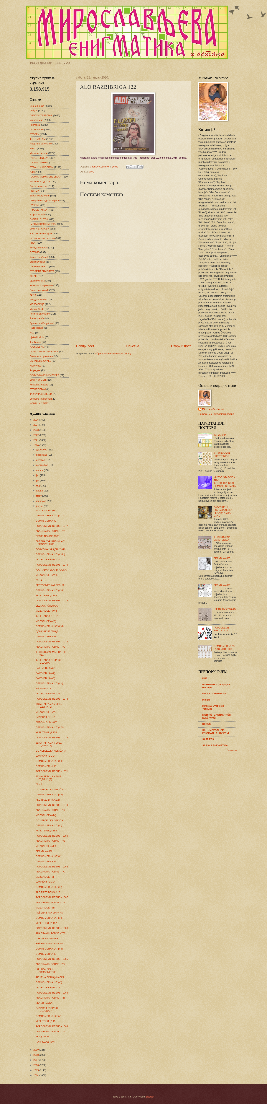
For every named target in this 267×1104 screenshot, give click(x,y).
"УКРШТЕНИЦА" (39, 158)
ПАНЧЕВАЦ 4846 (45, 1041)
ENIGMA (34, 191)
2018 (36, 1054)
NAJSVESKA (37, 346)
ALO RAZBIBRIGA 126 (48, 559)
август (40, 470)
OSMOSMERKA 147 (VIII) (49, 917)
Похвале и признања (41, 356)
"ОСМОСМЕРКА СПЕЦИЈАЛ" (46, 176)
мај (38, 485)
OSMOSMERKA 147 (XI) (49, 825)
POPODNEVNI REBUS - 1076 (52, 564)
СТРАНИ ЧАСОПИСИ (41, 167)
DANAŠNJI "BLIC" (45, 717)
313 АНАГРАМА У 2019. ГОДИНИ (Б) (49, 744)
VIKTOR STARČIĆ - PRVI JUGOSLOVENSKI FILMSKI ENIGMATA (225, 481)
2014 (36, 1075)
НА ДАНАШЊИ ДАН (41, 233)
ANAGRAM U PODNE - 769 (50, 902)
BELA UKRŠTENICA (47, 605)
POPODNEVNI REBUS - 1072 (52, 737)
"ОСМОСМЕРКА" (39, 162)
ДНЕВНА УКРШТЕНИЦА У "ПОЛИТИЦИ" (50, 543)
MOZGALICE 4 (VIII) (46, 575)
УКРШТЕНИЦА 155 (46, 595)
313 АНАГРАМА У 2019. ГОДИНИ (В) (49, 705)
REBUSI (206, 724)
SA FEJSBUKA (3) (45, 668)
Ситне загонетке (39, 186)
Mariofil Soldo (37, 309)
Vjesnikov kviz (37, 280)
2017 (36, 1060)
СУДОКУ (34, 134)
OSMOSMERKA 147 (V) (48, 1016)
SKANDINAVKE (222, 558)
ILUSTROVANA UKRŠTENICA (222, 454)
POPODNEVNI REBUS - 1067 (52, 897)
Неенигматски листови (42, 238)
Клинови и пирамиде (41, 285)
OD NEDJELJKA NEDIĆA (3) (51, 750)
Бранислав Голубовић (42, 323)
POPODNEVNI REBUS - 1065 (52, 959)
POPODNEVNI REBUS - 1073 (52, 698)
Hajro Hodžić (36, 327)
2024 (36, 424)
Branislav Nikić (37, 261)
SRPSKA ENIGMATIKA (215, 745)
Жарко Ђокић (37, 214)
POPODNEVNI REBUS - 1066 (52, 928)
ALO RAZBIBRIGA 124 (48, 799)
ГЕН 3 (39, 784)
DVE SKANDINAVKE (47, 938)
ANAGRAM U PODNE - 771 (50, 840)
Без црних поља (39, 247)
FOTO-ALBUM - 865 (46, 722)
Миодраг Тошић (38, 299)
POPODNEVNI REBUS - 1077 (52, 526)
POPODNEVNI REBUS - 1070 (52, 805)
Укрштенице (36, 120)
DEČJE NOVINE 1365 (47, 536)
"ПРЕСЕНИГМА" (39, 209)
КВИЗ (33, 294)
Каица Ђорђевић (39, 257)
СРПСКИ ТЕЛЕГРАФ (41, 115)
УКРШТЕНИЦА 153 (46, 830)
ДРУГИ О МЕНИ (38, 379)
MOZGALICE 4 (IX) (46, 510)
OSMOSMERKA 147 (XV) (49, 683)
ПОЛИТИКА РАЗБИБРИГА (44, 351)
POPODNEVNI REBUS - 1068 (52, 866)
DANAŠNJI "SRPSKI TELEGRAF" (47, 1009)
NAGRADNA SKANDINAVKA (51, 569)
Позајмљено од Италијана (44, 200)
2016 (36, 1065)
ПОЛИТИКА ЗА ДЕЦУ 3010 (50, 549)
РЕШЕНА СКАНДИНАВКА (50, 977)
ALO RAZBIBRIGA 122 (48, 987)
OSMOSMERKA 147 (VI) (49, 982)
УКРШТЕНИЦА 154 (46, 732)
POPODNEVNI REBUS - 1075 (52, 600)
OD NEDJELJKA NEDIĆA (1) (51, 820)
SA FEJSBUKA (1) (45, 678)
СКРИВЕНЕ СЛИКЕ (40, 360)
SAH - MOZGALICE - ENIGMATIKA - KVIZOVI (215, 732)
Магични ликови (38, 153)
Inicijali (206, 699)
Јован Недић (37, 318)
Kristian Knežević (39, 384)
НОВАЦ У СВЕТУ (39, 403)
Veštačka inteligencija (41, 398)
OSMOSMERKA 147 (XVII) (50, 590)
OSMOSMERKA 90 (46, 766)
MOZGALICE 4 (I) (45, 907)
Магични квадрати (40, 181)
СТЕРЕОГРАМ (38, 389)
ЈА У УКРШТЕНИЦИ (41, 394)
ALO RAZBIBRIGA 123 (48, 892)
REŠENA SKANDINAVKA (49, 912)
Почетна (132, 346)
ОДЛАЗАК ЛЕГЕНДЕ (47, 631)
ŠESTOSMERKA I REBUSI (50, 585)
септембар (42, 465)
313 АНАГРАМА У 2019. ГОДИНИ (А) (49, 778)
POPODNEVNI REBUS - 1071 (52, 771)
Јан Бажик (35, 342)
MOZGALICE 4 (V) (45, 712)
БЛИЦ (33, 148)
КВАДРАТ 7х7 (43, 1036)
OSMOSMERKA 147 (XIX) (50, 515)
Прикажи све (232, 750)
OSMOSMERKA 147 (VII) (49, 948)
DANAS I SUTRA (39, 219)
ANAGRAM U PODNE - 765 (50, 1031)
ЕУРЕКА (34, 205)
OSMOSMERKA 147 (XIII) (49, 761)
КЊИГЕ (34, 276)
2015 (36, 1070)
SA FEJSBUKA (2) (45, 673)
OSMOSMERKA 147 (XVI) (50, 626)
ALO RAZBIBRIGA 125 (48, 693)
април (40, 490)
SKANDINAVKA (44, 851)
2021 (36, 440)
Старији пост (181, 346)
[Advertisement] (133, 313)
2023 (36, 430)
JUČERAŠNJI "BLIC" (47, 616)
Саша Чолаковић (39, 290)
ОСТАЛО (35, 252)
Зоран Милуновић (40, 195)
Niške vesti (35, 365)
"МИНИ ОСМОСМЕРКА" (43, 224)
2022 (36, 435)
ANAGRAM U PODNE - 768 (50, 933)
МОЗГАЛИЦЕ (37, 304)
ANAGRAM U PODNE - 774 (50, 531)
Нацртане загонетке (41, 143)
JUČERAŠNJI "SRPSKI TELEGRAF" (48, 661)
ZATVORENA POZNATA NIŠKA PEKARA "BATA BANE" (223, 511)
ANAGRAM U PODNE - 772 (50, 810)
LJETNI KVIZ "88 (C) (225, 609)
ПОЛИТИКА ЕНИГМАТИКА (44, 375)
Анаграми (35, 124)
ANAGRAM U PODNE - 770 (50, 871)
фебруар (41, 501)
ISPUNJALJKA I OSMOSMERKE (46, 970)
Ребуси (33, 110)
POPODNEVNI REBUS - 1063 (52, 1026)
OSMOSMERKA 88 (46, 953)
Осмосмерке (37, 129)
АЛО (91, 171)
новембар (42, 454)
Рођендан (35, 370)
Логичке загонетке (40, 313)
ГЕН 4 (39, 580)
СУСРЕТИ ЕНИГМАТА (42, 271)
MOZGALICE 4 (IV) (46, 815)
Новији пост (85, 346)
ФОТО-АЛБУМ (38, 139)
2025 (36, 419)
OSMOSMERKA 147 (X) (48, 856)
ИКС (32, 332)
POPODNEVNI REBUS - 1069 (52, 835)
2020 (36, 445)
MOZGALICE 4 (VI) (46, 621)
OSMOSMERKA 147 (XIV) (50, 727)
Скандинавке (37, 106)
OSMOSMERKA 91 (46, 636)
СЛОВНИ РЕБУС (39, 266)
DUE (204, 678)
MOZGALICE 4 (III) (46, 846)
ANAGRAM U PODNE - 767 (50, 964)
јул (38, 475)
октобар (41, 460)
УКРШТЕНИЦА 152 (46, 923)
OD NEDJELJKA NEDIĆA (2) (51, 789)
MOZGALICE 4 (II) (45, 876)
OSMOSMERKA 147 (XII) (49, 794)
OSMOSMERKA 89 (46, 861)
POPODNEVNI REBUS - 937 (222, 629)
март (39, 495)
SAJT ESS (208, 739)
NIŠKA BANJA (43, 688)
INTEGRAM (220, 434)
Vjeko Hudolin (37, 337)
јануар (40, 506)
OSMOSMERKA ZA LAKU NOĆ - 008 (224, 647)
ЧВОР (33, 242)
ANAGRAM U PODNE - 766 (50, 997)
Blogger (150, 1096)
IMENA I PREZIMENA (214, 693)
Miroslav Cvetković (213, 409)
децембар (42, 449)
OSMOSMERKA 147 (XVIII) (50, 554)
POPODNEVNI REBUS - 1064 (52, 992)
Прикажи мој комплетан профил (216, 414)
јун (38, 480)
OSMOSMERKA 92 (46, 520)
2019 (36, 1049)
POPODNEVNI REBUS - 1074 (52, 641)
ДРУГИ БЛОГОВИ (39, 228)
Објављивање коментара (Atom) (113, 353)
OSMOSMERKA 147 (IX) (49, 887)
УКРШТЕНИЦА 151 (46, 1021)
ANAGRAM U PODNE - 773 (50, 646)
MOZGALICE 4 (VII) (46, 610)
